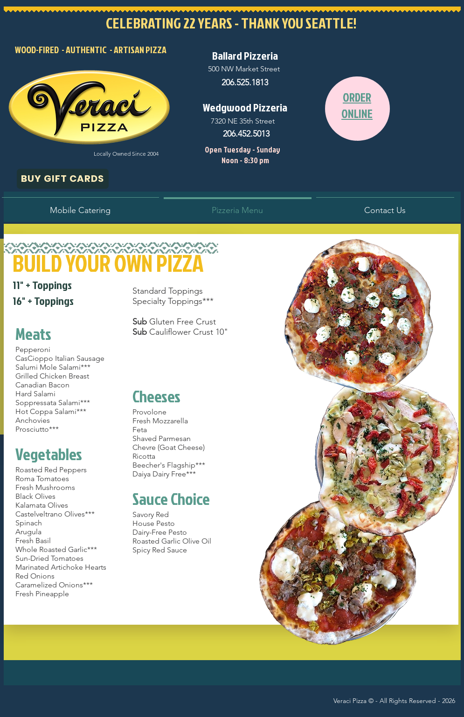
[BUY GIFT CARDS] (63, 179)
